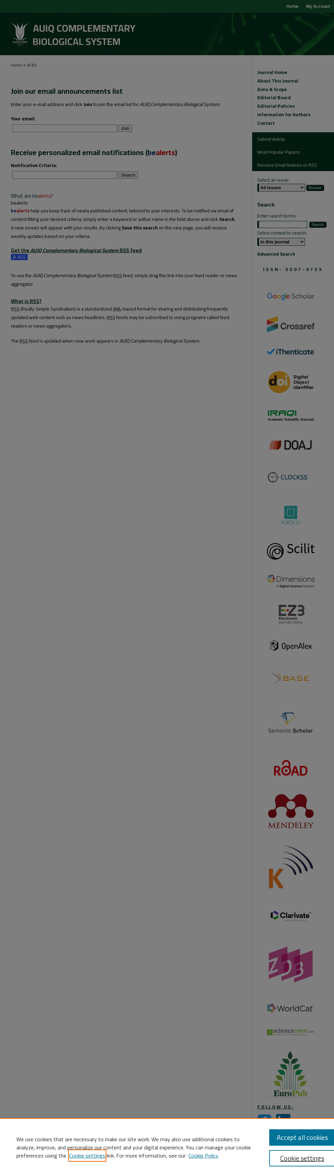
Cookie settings (87, 1155)
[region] (167, 1147)
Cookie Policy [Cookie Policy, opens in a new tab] (203, 1155)
